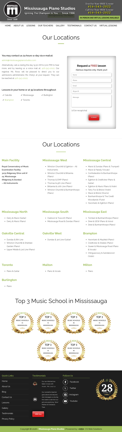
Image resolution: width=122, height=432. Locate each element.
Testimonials (74, 25)
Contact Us (90, 25)
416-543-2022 (99, 7)
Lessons (30, 25)
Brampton (9, 100)
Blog (4, 392)
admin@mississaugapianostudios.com (19, 60)
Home (8, 25)
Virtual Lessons (108, 25)
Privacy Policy (8, 419)
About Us (19, 25)
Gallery (60, 25)
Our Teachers (45, 25)
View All (38, 414)
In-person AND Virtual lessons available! (99, 18)
